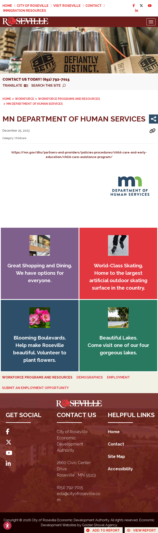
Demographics (90, 377)
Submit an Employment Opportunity (35, 388)
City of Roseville (33, 6)
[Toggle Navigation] (151, 21)
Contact (93, 6)
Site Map (116, 456)
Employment (118, 377)
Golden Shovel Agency (99, 525)
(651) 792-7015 (70, 487)
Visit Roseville (67, 6)
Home (7, 6)
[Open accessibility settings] (7, 525)
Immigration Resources (24, 11)
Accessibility (120, 468)
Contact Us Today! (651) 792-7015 (36, 79)
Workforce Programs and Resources (37, 377)
